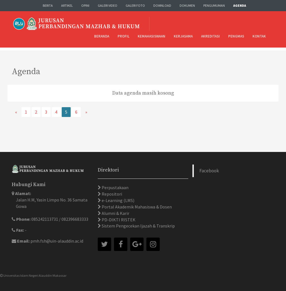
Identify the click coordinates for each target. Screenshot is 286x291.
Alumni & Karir (115, 213)
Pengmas (236, 36)
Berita (48, 5)
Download (162, 5)
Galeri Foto (135, 5)
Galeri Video (107, 5)
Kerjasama (183, 36)
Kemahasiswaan (151, 36)
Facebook (209, 171)
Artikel (67, 5)
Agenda (239, 5)
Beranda (101, 36)
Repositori (111, 194)
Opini (85, 5)
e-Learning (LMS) (117, 200)
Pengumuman (214, 5)
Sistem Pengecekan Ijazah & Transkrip (138, 226)
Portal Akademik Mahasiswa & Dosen (136, 207)
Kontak (259, 36)
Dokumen (187, 5)
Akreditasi (210, 36)
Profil (123, 36)
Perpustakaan (114, 187)
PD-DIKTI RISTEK (118, 219)
